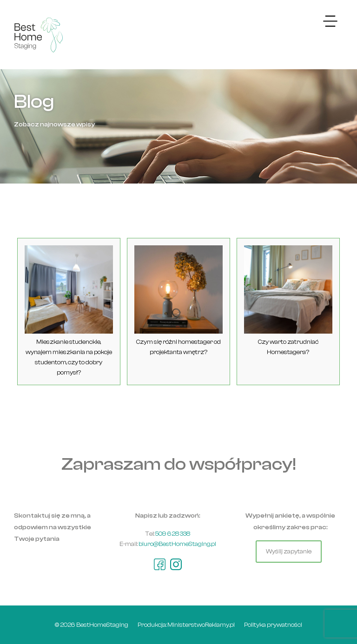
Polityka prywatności (273, 624)
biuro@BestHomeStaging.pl (177, 543)
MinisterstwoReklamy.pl (201, 624)
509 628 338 (172, 533)
